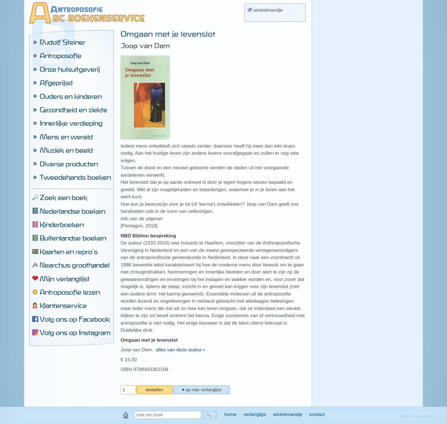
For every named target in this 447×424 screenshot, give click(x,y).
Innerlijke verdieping (71, 123)
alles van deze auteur (179, 349)
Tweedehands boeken (75, 177)
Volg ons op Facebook (75, 319)
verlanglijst (254, 414)
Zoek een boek (63, 197)
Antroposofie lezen (70, 292)
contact (317, 414)
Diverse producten (69, 164)
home (230, 414)
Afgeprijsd (56, 83)
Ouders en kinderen (70, 96)
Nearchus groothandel (74, 265)
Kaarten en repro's (68, 252)
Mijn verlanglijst (65, 279)
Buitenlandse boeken (73, 238)
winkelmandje (287, 414)
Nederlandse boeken (72, 211)
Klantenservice (63, 305)
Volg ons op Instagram (75, 333)
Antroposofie (60, 56)
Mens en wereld (66, 137)
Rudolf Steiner (62, 42)
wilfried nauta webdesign (418, 416)
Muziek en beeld (66, 150)
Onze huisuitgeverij (70, 69)
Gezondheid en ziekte (73, 110)
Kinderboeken (62, 225)
